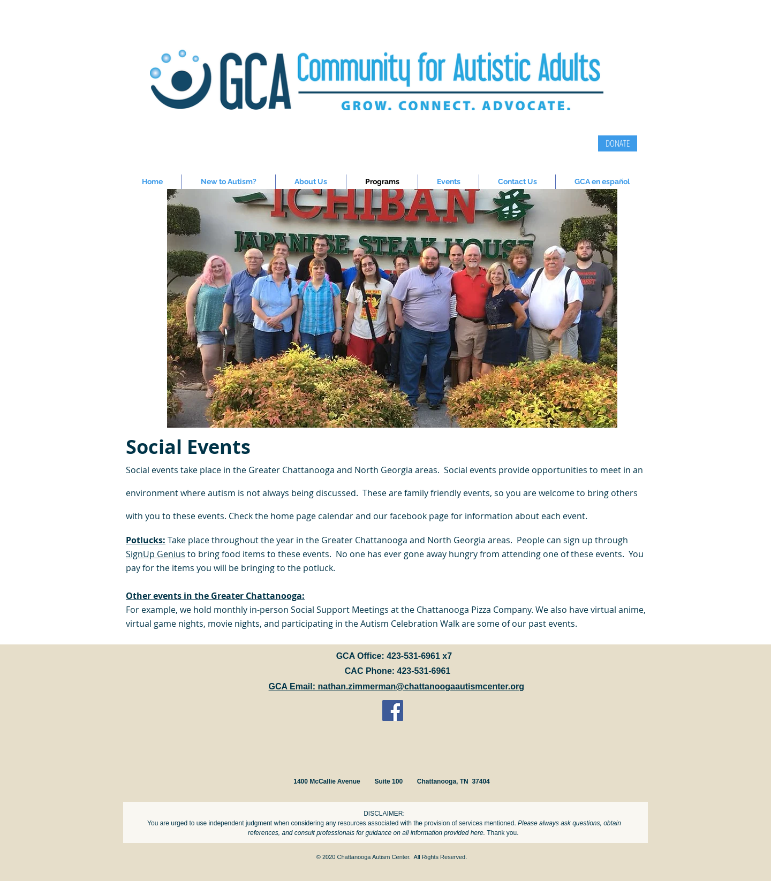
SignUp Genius (155, 554)
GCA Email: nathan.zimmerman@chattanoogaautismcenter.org (396, 686)
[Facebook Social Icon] (392, 710)
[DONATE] (617, 143)
